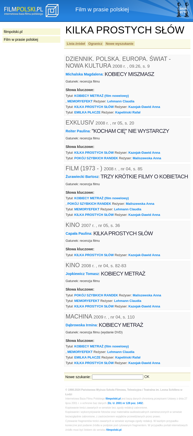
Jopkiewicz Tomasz (82, 274)
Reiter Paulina (78, 131)
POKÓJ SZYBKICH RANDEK (96, 158)
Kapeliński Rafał (127, 112)
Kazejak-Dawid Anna (144, 107)
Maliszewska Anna (147, 158)
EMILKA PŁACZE (87, 112)
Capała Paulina (78, 233)
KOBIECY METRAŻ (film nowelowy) (101, 96)
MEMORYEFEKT (79, 101)
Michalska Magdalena (84, 74)
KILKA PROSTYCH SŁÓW (94, 107)
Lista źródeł (76, 44)
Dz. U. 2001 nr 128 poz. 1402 (125, 403)
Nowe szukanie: (78, 377)
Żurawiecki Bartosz (82, 177)
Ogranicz (95, 44)
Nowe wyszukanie (119, 44)
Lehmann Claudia (120, 101)
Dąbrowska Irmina (81, 325)
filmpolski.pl (113, 398)
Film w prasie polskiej (21, 39)
